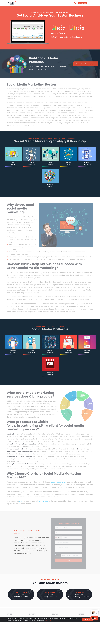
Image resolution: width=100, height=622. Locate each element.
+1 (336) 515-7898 (21, 597)
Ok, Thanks (87, 619)
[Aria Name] (90, 3)
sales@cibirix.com (50, 597)
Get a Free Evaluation (86, 65)
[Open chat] (94, 618)
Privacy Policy (48, 620)
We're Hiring (82, 3)
